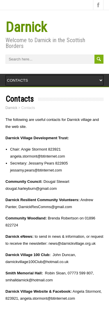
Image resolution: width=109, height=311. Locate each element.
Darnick (26, 27)
